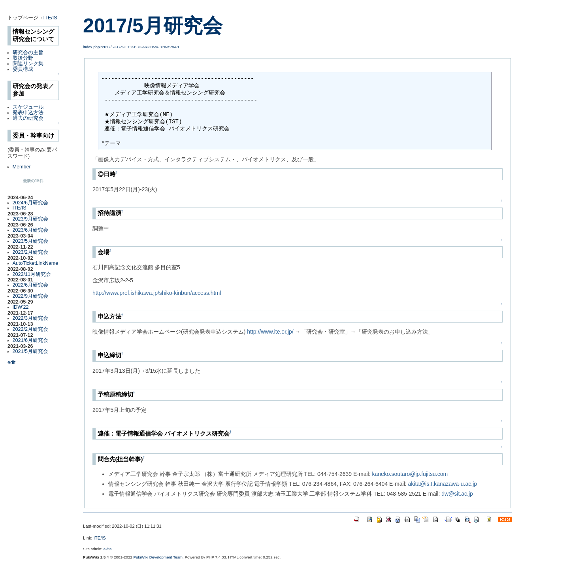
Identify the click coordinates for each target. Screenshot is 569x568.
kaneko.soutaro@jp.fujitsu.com (410, 474)
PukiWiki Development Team (158, 557)
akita (108, 549)
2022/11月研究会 (32, 274)
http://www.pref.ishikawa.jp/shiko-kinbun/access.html (156, 293)
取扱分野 (23, 58)
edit (11, 362)
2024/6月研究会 (31, 203)
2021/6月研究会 (31, 340)
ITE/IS (50, 18)
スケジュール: (29, 107)
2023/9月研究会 (31, 219)
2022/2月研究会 (31, 329)
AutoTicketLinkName (35, 263)
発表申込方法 (28, 112)
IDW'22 (21, 307)
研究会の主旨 (28, 52)
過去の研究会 (28, 118)
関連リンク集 (28, 63)
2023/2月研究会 (31, 252)
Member (22, 167)
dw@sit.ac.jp (457, 494)
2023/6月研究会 (31, 230)
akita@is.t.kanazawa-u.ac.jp (442, 484)
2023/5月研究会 (31, 241)
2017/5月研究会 (152, 26)
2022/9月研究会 (31, 296)
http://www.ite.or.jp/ (270, 331)
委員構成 (23, 69)
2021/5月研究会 (31, 351)
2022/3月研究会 (31, 318)
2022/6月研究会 (31, 285)
